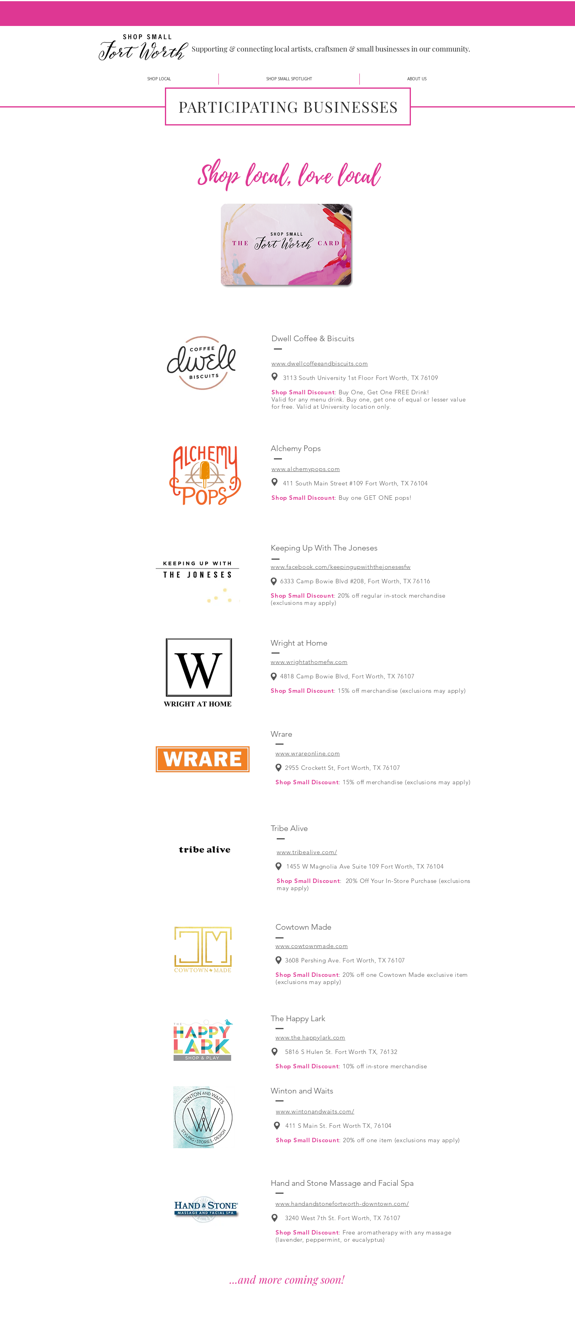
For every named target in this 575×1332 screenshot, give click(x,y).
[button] (159, 79)
